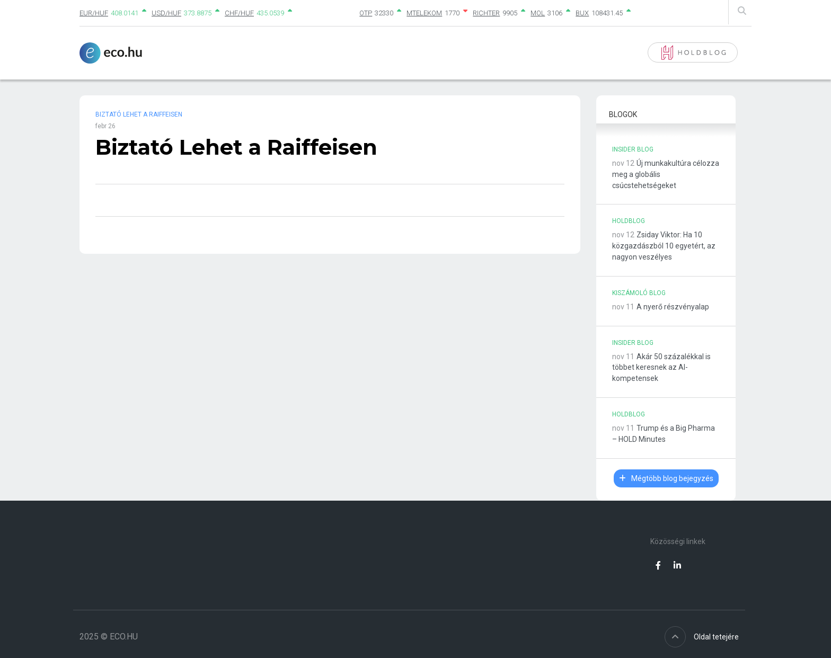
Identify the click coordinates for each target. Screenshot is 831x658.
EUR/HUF (93, 13)
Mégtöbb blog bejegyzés (666, 478)
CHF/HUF (239, 13)
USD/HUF (166, 13)
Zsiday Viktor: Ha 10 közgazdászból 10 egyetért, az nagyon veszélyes (663, 245)
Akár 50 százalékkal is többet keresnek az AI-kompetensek (661, 367)
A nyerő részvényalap (672, 307)
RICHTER (486, 13)
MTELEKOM (424, 13)
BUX (582, 13)
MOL (538, 13)
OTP (365, 13)
